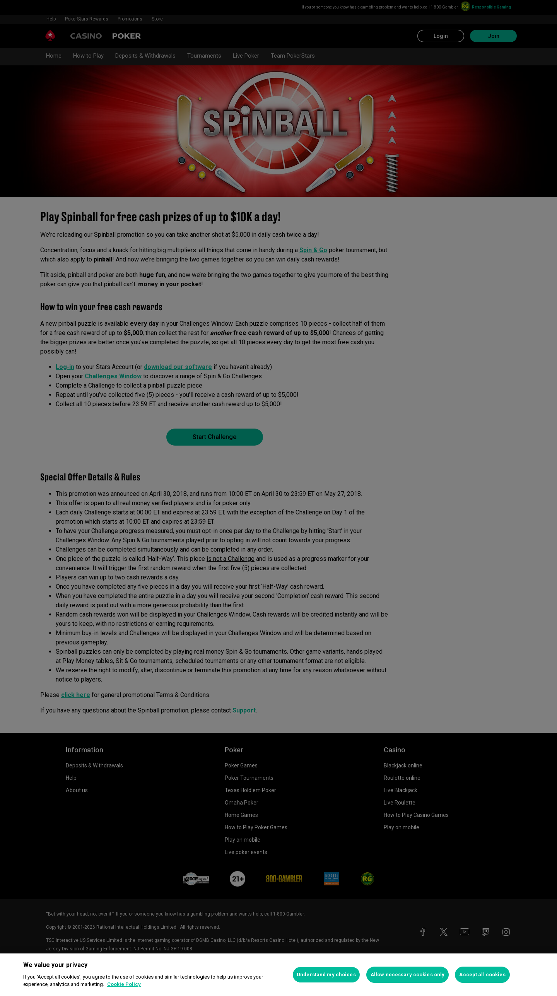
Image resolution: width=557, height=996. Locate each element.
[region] (278, 974)
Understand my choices (326, 974)
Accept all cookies (482, 974)
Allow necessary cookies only (408, 974)
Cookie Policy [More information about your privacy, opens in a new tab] (124, 984)
